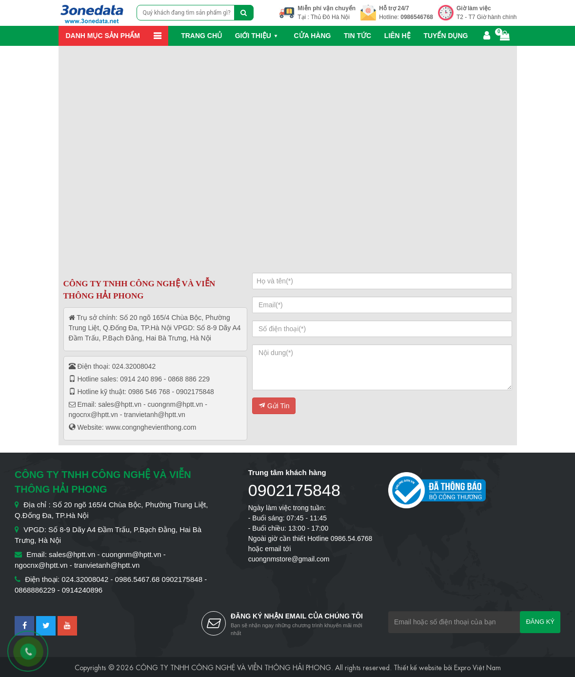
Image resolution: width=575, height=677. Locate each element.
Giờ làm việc (473, 8)
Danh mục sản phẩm (103, 36)
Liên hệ (397, 36)
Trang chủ (201, 36)
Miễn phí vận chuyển (326, 8)
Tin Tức (357, 36)
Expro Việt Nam (477, 666)
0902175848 (294, 490)
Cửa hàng (312, 36)
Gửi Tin (273, 406)
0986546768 (416, 17)
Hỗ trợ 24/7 (394, 8)
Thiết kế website (418, 666)
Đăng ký (540, 621)
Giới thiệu (253, 36)
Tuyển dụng (445, 36)
